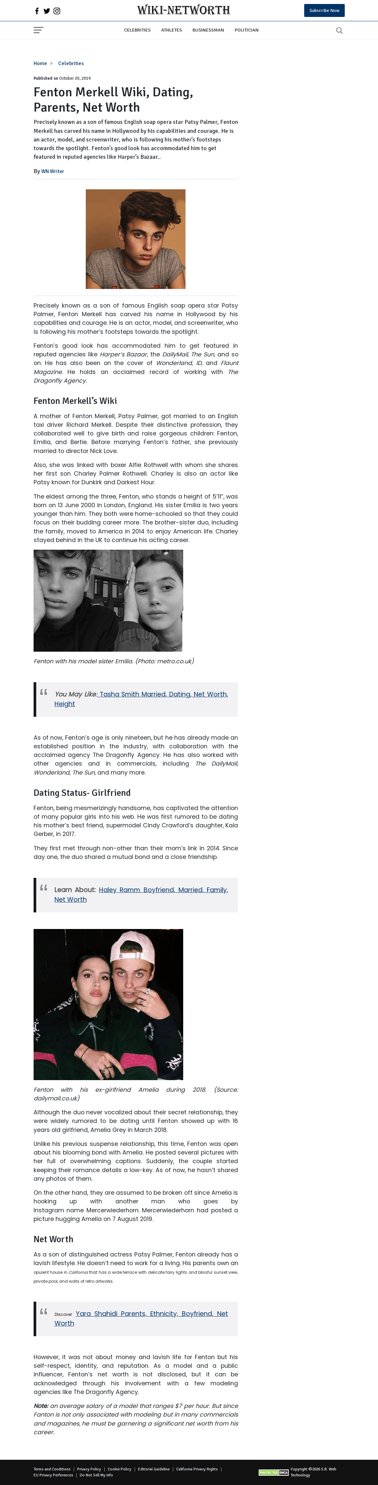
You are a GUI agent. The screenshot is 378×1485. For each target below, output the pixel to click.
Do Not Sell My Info (96, 1475)
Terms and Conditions (52, 1469)
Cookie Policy (119, 1469)
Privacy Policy (89, 1469)
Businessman (208, 30)
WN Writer (52, 171)
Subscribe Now (324, 10)
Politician (247, 30)
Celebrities (137, 30)
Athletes (171, 30)
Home (40, 63)
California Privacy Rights (197, 1469)
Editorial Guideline (154, 1469)
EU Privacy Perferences (53, 1475)
